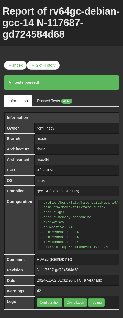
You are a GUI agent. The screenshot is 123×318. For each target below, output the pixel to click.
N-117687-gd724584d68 (58, 270)
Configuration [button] (49, 302)
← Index (15, 65)
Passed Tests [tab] (54, 101)
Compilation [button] (75, 302)
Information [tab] (18, 101)
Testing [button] (96, 302)
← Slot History (43, 65)
